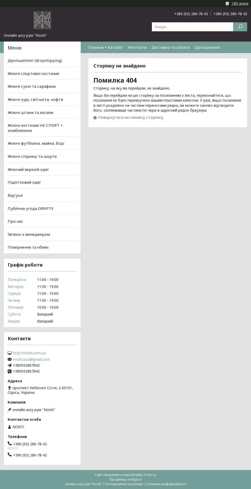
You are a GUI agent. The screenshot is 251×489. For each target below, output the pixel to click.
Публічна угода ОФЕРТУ (31, 208)
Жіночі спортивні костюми (33, 73)
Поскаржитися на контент (124, 484)
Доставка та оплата (171, 47)
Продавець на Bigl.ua (126, 479)
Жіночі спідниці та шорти (32, 156)
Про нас (15, 221)
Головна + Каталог (105, 47)
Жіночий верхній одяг (28, 169)
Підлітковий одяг (24, 182)
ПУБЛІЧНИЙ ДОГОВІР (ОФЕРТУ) (118, 58)
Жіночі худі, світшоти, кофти (35, 99)
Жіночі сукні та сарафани (32, 86)
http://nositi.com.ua (29, 353)
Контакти (137, 47)
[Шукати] (240, 26)
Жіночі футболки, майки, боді (36, 143)
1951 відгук (240, 3)
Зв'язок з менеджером (29, 234)
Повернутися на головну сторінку (130, 117)
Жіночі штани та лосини (30, 112)
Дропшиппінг (208, 47)
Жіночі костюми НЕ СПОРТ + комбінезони (35, 128)
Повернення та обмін (174, 58)
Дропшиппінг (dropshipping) (35, 60)
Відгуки (15, 195)
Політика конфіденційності (166, 484)
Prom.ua (150, 475)
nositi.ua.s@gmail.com (31, 359)
